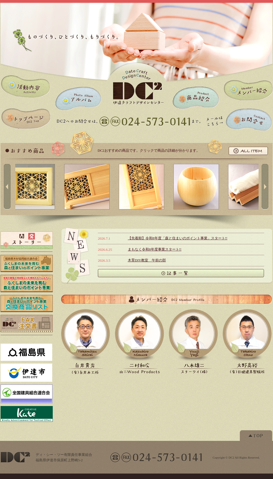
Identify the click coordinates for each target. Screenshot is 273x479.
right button (265, 186)
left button (7, 186)
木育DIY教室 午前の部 (147, 260)
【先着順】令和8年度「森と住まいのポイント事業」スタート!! (177, 238)
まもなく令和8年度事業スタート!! (154, 249)
